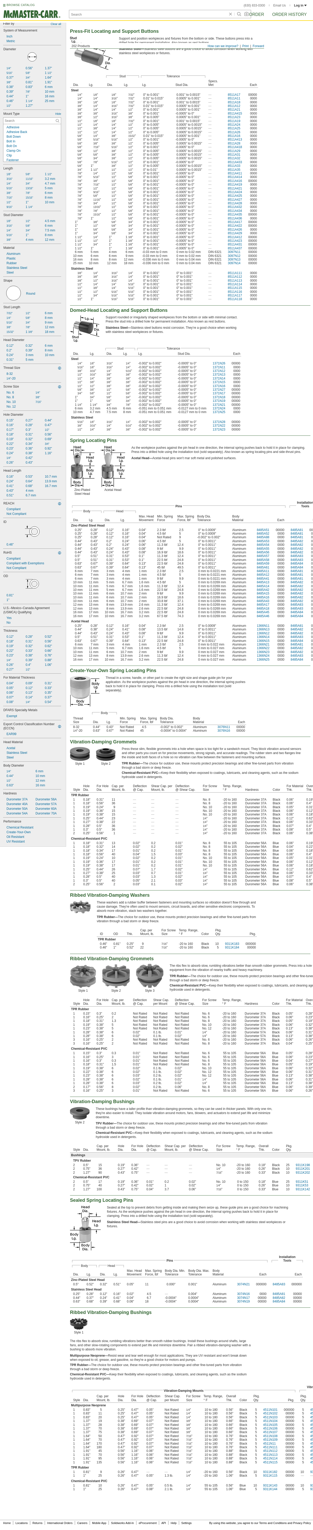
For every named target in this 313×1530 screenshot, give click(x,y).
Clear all (56, 24)
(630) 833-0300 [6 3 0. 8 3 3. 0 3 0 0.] (254, 5)
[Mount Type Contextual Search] (32, 120)
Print (245, 46)
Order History (289, 14)
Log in (300, 5)
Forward (258, 46)
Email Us (279, 5)
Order (256, 14)
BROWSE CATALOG (21, 5)
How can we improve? (223, 46)
